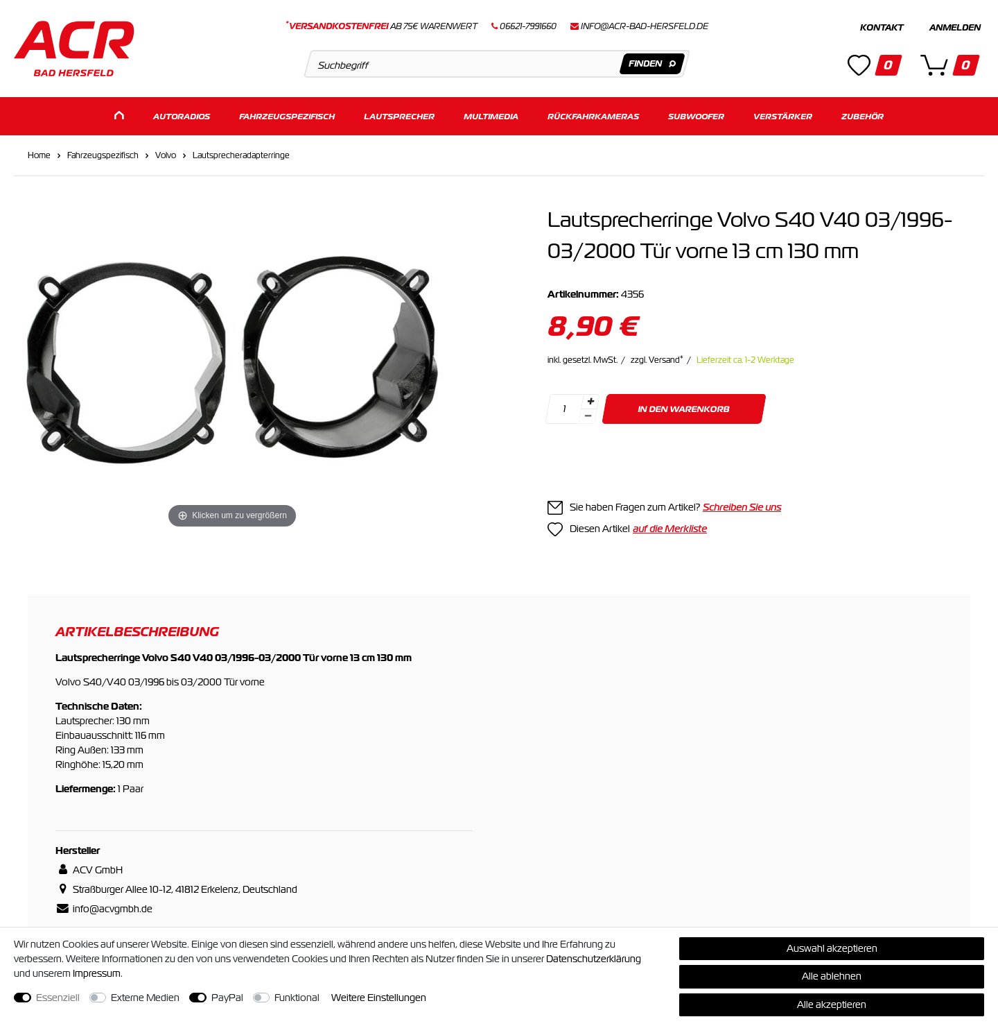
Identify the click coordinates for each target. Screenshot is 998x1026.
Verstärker (782, 116)
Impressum (97, 973)
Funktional (296, 997)
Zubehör (862, 116)
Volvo (165, 155)
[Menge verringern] (587, 416)
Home (39, 155)
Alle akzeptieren (831, 1004)
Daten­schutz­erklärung (593, 958)
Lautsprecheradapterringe (241, 155)
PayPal (227, 997)
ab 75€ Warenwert (382, 26)
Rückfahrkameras (593, 116)
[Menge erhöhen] (590, 401)
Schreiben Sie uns (742, 507)
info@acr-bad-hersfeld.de (644, 26)
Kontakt (881, 27)
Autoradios (181, 116)
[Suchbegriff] (496, 64)
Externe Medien (145, 997)
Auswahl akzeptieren (832, 948)
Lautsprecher (399, 116)
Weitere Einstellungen (378, 997)
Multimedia (491, 116)
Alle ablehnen (831, 976)
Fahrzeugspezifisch (287, 116)
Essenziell (58, 997)
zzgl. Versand (657, 360)
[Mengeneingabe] (564, 409)
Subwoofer (696, 116)
